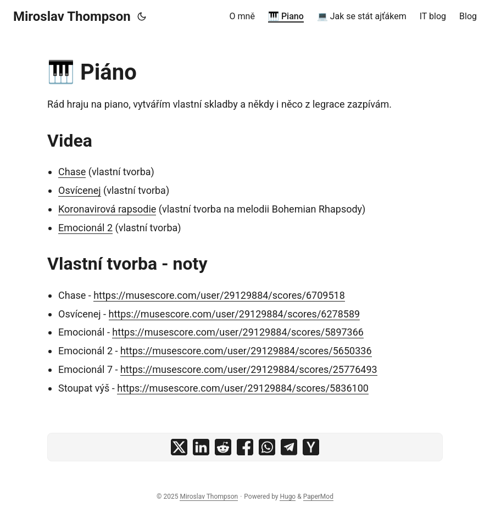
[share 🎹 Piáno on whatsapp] (267, 447)
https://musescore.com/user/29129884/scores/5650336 (246, 350)
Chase (72, 171)
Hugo (288, 496)
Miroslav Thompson (72, 16)
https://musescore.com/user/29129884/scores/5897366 (238, 332)
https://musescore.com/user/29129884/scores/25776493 (248, 369)
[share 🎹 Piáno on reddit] (223, 447)
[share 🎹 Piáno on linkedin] (201, 447)
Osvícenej (79, 190)
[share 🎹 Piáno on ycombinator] (311, 447)
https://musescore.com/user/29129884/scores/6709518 (219, 295)
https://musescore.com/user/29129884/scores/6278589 (234, 314)
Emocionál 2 (85, 227)
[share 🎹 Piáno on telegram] (289, 447)
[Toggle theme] (141, 16)
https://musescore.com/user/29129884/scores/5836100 (243, 388)
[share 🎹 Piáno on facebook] (245, 447)
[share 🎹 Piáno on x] (179, 447)
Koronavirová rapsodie (107, 209)
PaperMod (318, 496)
